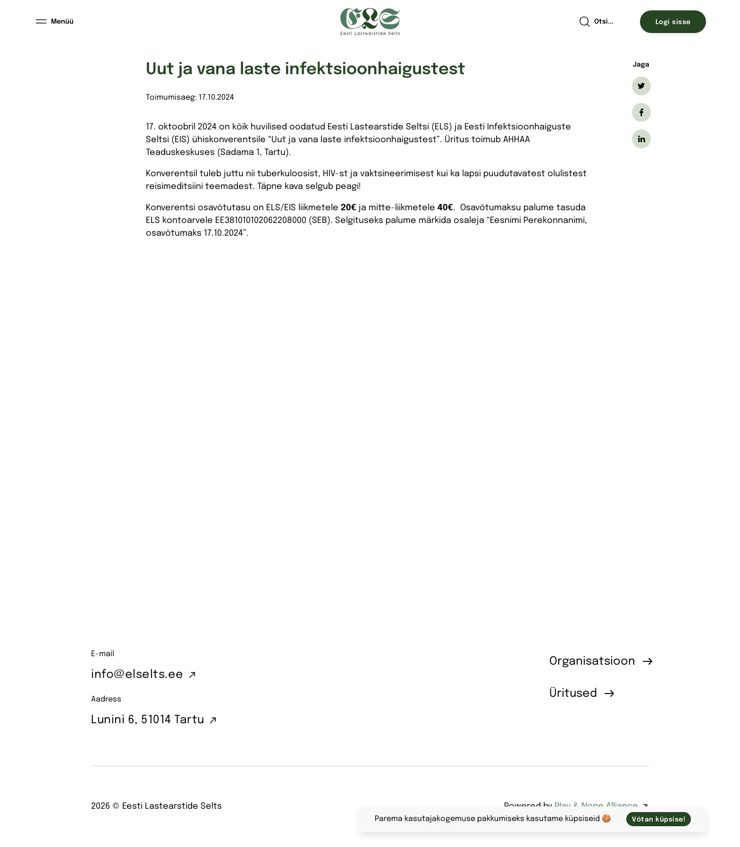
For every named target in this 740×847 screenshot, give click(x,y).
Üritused (573, 694)
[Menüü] (55, 22)
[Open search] (596, 21)
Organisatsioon (592, 661)
